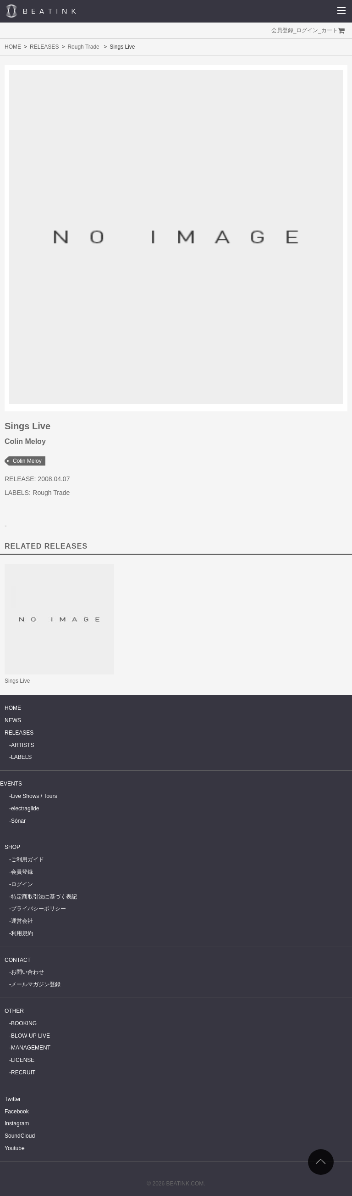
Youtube (15, 1148)
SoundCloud (20, 1136)
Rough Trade (83, 47)
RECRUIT (23, 1072)
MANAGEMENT (30, 1047)
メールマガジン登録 (35, 984)
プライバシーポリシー (38, 908)
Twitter (13, 1099)
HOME (13, 47)
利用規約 (22, 933)
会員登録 (282, 30)
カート (329, 30)
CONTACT (18, 960)
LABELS (21, 757)
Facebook (17, 1111)
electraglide (25, 808)
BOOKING (24, 1023)
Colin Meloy (27, 461)
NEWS (13, 720)
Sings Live (17, 681)
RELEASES (44, 47)
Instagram (17, 1123)
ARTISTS (22, 745)
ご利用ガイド (27, 859)
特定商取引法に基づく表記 (44, 896)
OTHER (14, 1011)
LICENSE (22, 1060)
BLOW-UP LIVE (30, 1036)
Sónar (18, 821)
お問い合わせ (27, 972)
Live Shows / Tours (34, 796)
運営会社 (22, 921)
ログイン (307, 30)
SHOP (12, 847)
